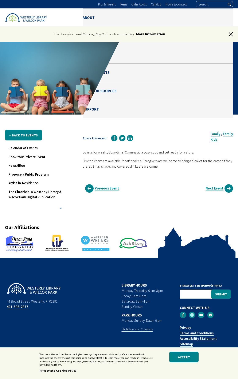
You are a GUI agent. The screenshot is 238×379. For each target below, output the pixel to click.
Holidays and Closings (137, 329)
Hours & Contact (176, 4)
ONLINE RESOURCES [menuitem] (192, 17)
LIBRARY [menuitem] (109, 17)
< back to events (23, 135)
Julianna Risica (190, 89)
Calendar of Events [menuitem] (23, 148)
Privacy (185, 327)
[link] (114, 138)
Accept (184, 357)
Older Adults (139, 4)
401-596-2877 (17, 306)
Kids (214, 139)
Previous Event (107, 188)
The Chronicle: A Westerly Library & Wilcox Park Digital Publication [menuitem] (35, 195)
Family (215, 134)
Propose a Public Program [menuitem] (28, 174)
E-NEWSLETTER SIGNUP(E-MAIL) (201, 285)
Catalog (156, 4)
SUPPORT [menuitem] (225, 17)
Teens (123, 4)
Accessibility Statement (198, 338)
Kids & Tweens (107, 4)
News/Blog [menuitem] (16, 165)
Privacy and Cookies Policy (57, 370)
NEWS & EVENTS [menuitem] (153, 17)
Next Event (214, 188)
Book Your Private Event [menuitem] (26, 157)
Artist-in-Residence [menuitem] (23, 183)
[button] (231, 34)
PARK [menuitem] (128, 17)
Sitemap (186, 344)
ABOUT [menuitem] (89, 17)
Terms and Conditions (197, 333)
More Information (150, 34)
